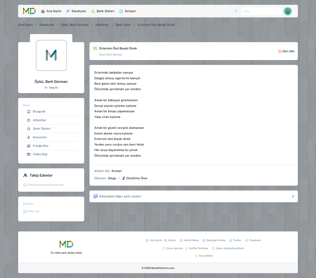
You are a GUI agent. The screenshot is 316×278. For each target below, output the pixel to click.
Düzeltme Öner (135, 178)
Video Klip (37, 154)
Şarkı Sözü (123, 24)
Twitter (235, 240)
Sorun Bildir (203, 255)
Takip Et (51, 88)
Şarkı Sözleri (102, 11)
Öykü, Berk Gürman (74, 24)
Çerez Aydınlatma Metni (227, 248)
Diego (112, 178)
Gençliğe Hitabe (214, 240)
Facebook (253, 240)
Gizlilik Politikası (196, 248)
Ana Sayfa (51, 11)
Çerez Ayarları (172, 248)
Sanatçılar (76, 11)
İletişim (127, 11)
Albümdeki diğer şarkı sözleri (117, 196)
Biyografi (36, 111)
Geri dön (286, 51)
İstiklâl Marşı (189, 240)
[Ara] (261, 11)
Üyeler (170, 240)
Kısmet (117, 171)
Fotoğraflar (38, 146)
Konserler (37, 137)
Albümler (102, 24)
